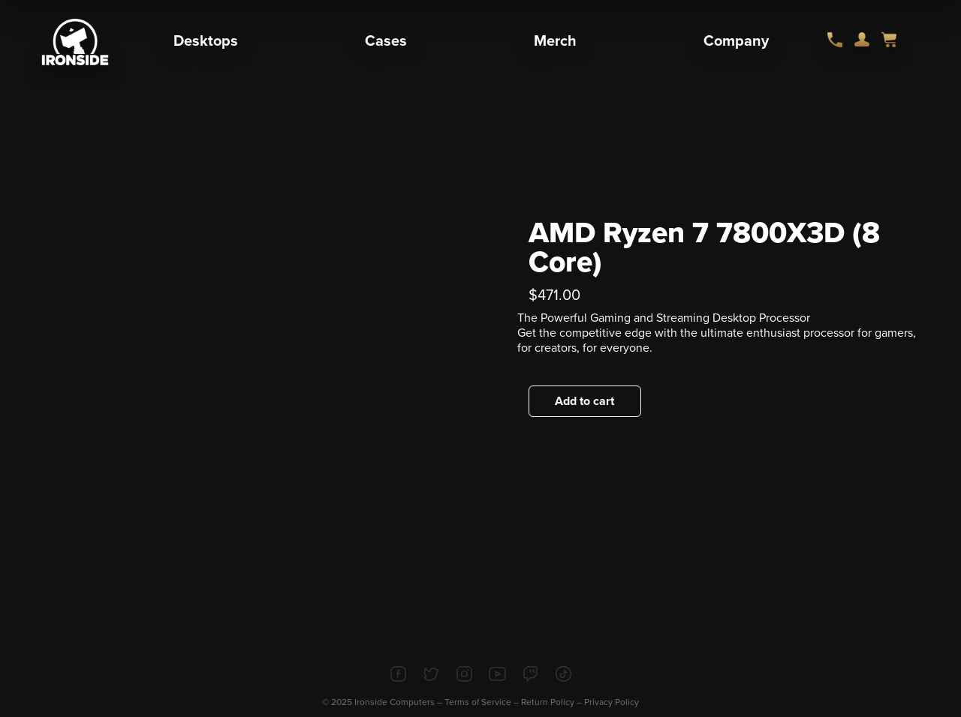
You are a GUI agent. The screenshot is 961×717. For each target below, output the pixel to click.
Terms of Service (477, 702)
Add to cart (584, 401)
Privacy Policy (611, 702)
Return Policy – (552, 702)
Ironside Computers (394, 702)
